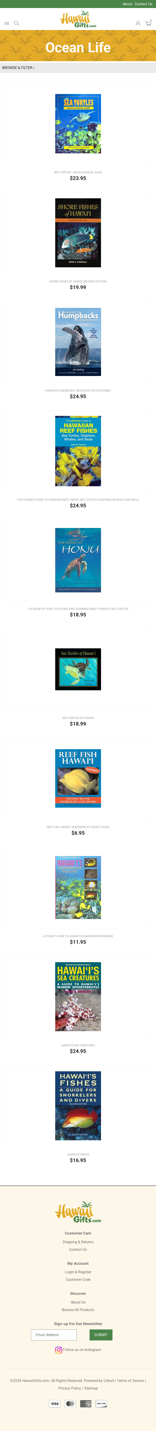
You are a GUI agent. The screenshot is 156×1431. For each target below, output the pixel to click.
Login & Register (78, 1272)
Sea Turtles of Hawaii (78, 718)
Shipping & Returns (78, 1242)
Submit (101, 1335)
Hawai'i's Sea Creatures (78, 1045)
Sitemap (91, 1388)
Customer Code (78, 1279)
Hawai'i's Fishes (78, 1154)
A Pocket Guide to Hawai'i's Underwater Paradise (78, 936)
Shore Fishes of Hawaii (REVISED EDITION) (78, 281)
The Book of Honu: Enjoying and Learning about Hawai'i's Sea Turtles (78, 609)
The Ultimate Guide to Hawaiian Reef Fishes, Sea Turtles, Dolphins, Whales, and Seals (78, 499)
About (127, 4)
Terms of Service (130, 1381)
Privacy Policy (69, 1388)
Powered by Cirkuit (99, 1381)
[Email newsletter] (54, 1334)
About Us (78, 1302)
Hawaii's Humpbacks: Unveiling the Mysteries (78, 390)
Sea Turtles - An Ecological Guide (78, 172)
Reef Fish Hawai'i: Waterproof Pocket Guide (78, 827)
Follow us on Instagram (78, 1350)
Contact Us (143, 4)
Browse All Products (78, 1310)
